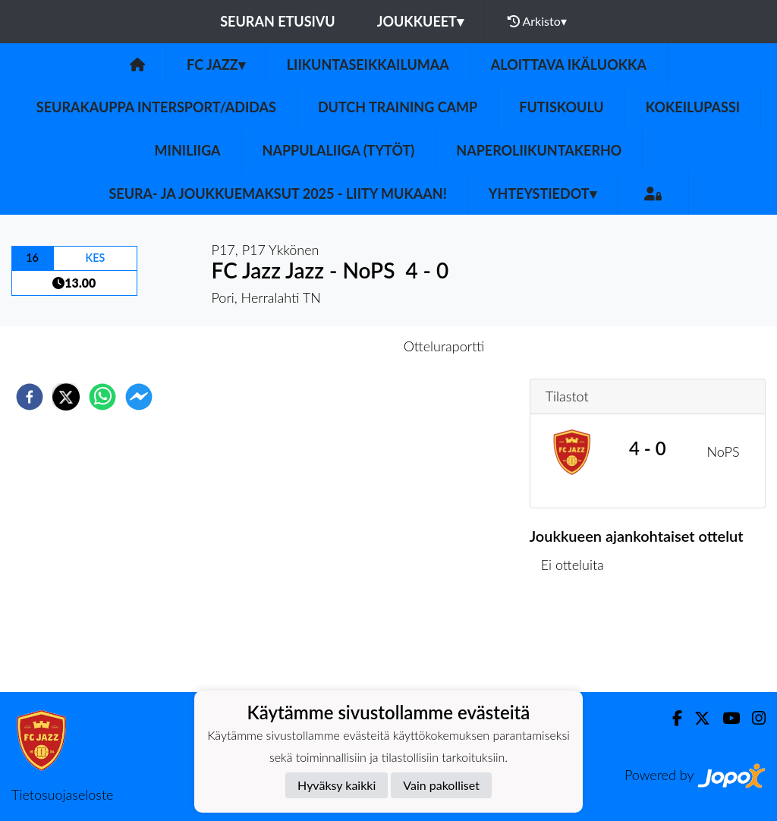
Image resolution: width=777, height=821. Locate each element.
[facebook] (29, 396)
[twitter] (66, 396)
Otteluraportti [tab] (444, 346)
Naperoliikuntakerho (538, 150)
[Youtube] (725, 718)
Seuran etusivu (277, 21)
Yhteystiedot (542, 193)
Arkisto (537, 21)
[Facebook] (671, 718)
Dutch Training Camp (397, 107)
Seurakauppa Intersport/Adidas (156, 107)
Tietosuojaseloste (62, 794)
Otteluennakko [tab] (336, 346)
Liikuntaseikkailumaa (368, 64)
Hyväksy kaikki (336, 785)
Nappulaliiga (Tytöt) (339, 150)
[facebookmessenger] (139, 396)
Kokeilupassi (693, 107)
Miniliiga (188, 150)
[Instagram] (753, 718)
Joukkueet (420, 21)
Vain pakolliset (441, 785)
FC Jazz (216, 64)
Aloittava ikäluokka (568, 64)
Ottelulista (578, 641)
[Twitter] (696, 718)
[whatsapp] (102, 396)
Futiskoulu (561, 107)
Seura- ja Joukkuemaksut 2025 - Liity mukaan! (277, 193)
